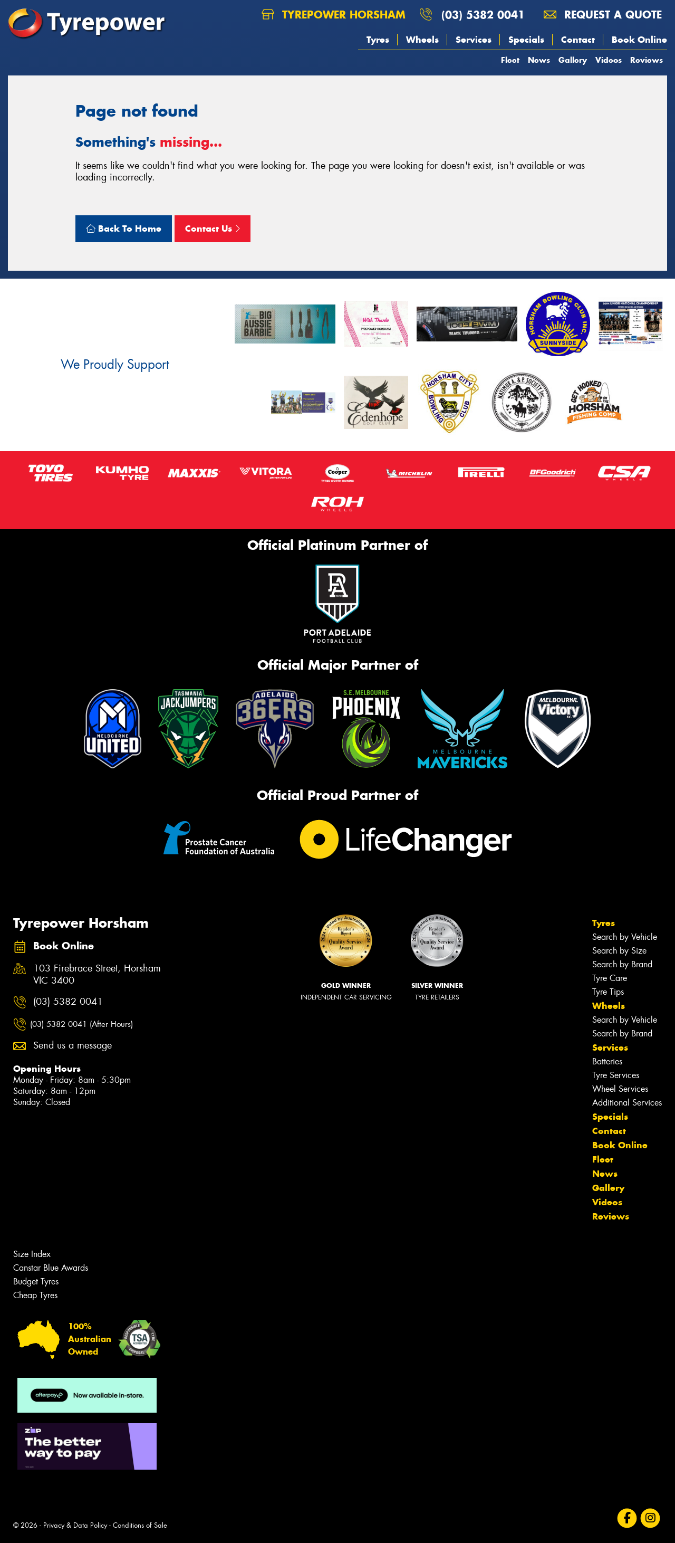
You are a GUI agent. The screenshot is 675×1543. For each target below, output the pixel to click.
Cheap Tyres (35, 1295)
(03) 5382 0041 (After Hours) (81, 1024)
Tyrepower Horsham (334, 14)
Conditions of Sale (140, 1525)
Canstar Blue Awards (50, 1267)
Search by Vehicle (624, 936)
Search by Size (619, 950)
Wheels (422, 39)
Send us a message (72, 1046)
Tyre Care (609, 978)
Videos (608, 60)
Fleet (510, 60)
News (539, 60)
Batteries (607, 1061)
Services (473, 39)
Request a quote (603, 14)
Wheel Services (620, 1088)
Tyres (378, 39)
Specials (526, 39)
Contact (578, 39)
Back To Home (123, 228)
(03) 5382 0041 (483, 14)
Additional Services (627, 1102)
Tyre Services (615, 1075)
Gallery (572, 60)
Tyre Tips (608, 991)
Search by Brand (622, 964)
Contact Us (212, 228)
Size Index (32, 1254)
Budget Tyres (36, 1281)
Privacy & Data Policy (75, 1525)
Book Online (639, 39)
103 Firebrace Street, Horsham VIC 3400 (97, 975)
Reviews (646, 60)
